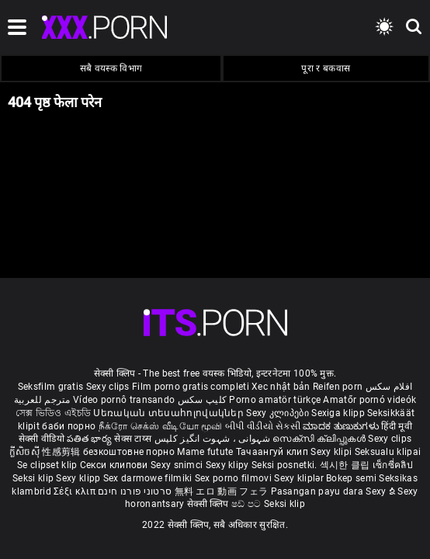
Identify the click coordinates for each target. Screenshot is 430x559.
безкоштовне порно (129, 451)
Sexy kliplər (300, 478)
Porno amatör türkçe (275, 399)
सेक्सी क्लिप (209, 503)
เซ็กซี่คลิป (393, 465)
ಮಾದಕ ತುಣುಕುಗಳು (342, 426)
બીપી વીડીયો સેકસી (262, 426)
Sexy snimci (178, 465)
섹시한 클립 (346, 465)
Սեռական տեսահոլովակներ (169, 413)
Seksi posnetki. (285, 465)
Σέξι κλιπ (76, 491)
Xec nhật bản (280, 386)
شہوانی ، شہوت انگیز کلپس (213, 438)
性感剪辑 (62, 451)
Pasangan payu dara (318, 491)
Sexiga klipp (339, 413)
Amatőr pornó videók (369, 399)
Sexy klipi (332, 451)
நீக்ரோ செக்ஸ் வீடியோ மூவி (161, 426)
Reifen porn (337, 386)
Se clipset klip (48, 465)
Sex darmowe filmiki (147, 478)
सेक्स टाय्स (134, 438)
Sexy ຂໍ (381, 491)
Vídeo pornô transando (124, 399)
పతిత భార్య (90, 438)
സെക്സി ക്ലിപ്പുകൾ (320, 438)
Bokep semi (351, 478)
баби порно (68, 426)
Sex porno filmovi (233, 478)
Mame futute (205, 451)
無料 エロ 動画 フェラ (222, 491)
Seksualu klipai (388, 451)
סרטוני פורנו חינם (135, 491)
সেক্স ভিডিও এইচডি (53, 413)
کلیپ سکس (202, 399)
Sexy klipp (79, 478)
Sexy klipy (228, 465)
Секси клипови (115, 465)
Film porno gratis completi (190, 386)
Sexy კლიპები (278, 413)
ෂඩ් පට (247, 503)
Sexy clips (109, 386)
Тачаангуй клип (273, 451)
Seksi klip (34, 478)
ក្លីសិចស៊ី (26, 451)
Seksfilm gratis (51, 386)
